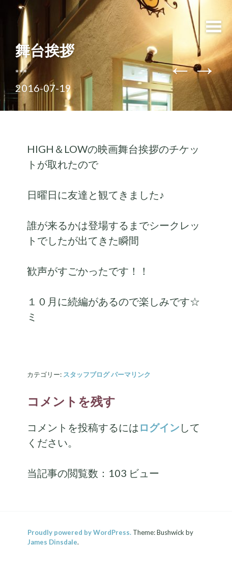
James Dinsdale (52, 542)
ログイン (159, 427)
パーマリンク (131, 374)
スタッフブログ (86, 374)
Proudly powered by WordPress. (79, 532)
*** (21, 73)
